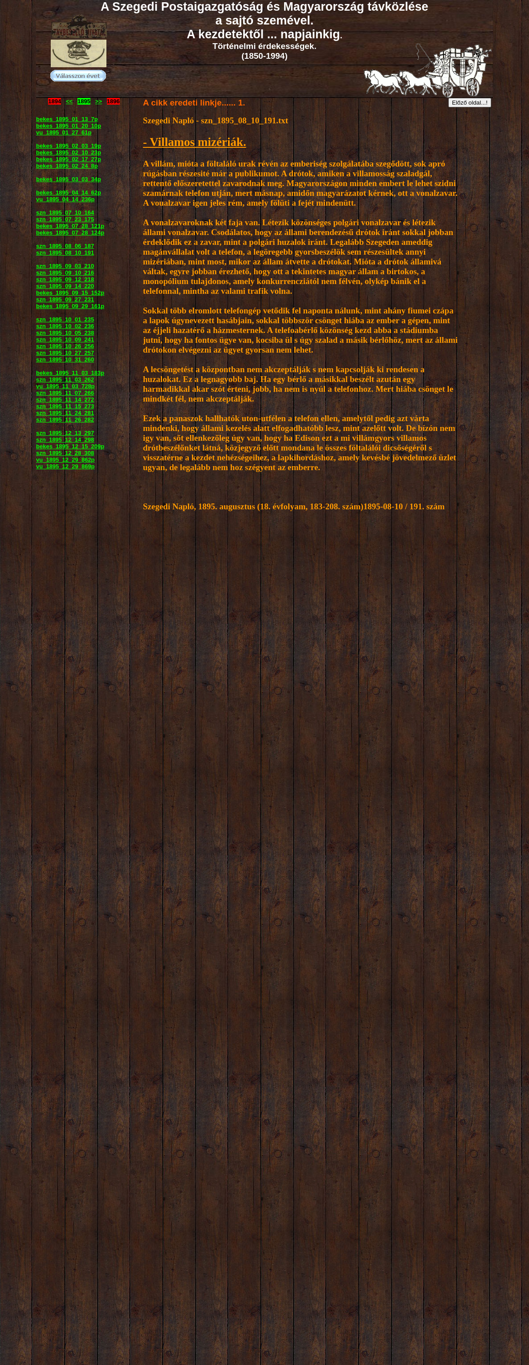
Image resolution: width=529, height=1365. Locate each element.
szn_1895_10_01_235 (65, 319)
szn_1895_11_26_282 (65, 419)
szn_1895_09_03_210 (65, 266)
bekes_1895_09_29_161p (70, 306)
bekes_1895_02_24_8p (67, 165)
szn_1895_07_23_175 (65, 219)
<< (69, 101)
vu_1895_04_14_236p (65, 199)
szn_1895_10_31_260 (65, 359)
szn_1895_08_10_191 (65, 252)
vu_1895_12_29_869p (65, 466)
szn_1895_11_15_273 (65, 406)
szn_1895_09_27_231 (65, 299)
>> (98, 101)
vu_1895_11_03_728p (65, 386)
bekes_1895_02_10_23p (68, 152)
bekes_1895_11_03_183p (70, 373)
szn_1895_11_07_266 (65, 393)
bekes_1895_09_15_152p (70, 292)
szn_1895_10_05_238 (65, 332)
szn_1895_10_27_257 (65, 352)
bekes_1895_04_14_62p (68, 192)
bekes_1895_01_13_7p (67, 119)
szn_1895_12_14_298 (65, 439)
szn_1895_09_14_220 (65, 286)
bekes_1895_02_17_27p (68, 159)
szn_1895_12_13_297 (65, 433)
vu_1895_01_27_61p (63, 132)
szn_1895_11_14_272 (65, 399)
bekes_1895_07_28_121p (70, 226)
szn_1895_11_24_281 (65, 413)
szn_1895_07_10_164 (65, 212)
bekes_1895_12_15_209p (70, 446)
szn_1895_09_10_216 (65, 272)
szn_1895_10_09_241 (65, 339)
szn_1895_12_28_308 (65, 453)
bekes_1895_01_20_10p (68, 125)
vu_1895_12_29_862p (65, 459)
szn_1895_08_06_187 (65, 246)
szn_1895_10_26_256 (65, 346)
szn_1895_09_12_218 (65, 279)
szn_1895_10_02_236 (65, 326)
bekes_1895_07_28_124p (70, 232)
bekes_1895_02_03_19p (68, 145)
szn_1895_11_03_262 (65, 379)
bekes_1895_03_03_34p (68, 179)
